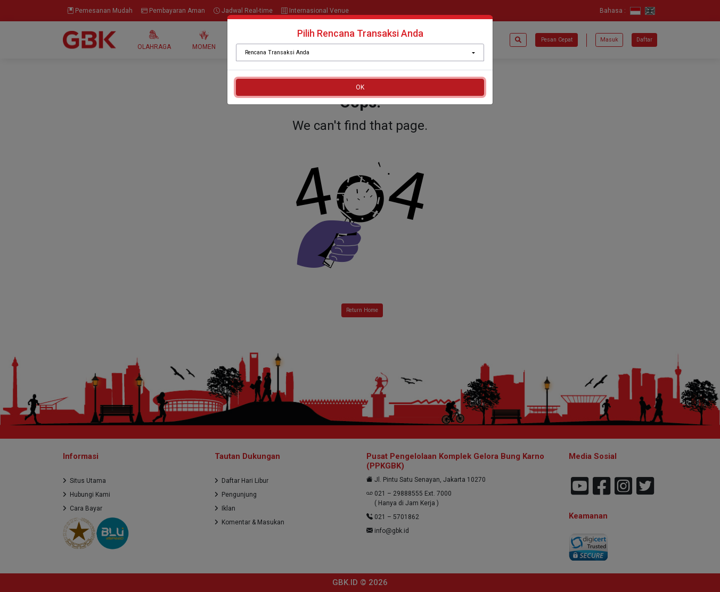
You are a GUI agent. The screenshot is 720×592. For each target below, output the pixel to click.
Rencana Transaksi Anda (277, 52)
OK (360, 87)
